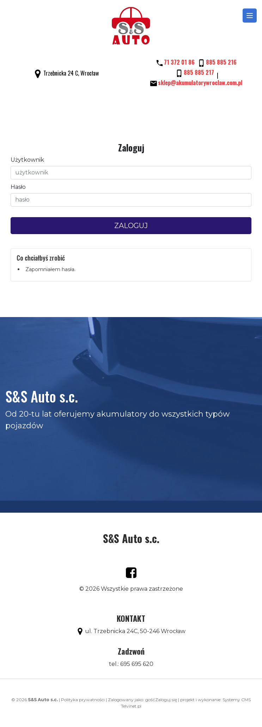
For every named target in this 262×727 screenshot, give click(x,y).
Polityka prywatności (83, 699)
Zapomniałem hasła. (50, 269)
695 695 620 (136, 664)
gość (150, 699)
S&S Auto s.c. (131, 538)
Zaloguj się (166, 699)
